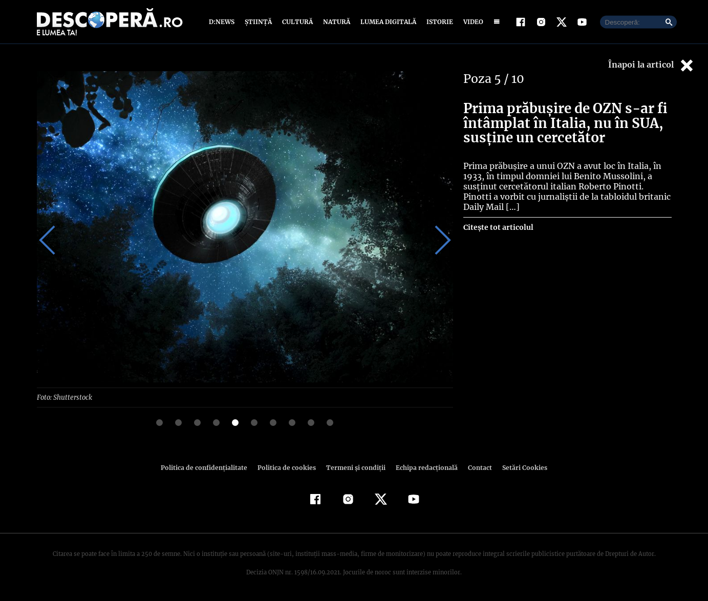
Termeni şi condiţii (354, 467)
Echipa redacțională (424, 467)
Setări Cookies (519, 467)
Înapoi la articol (652, 65)
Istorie (437, 22)
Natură (336, 22)
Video (471, 22)
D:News (223, 22)
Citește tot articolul (497, 227)
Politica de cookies (288, 467)
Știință (259, 22)
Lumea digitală (386, 22)
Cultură (297, 22)
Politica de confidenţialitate (208, 467)
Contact (476, 467)
